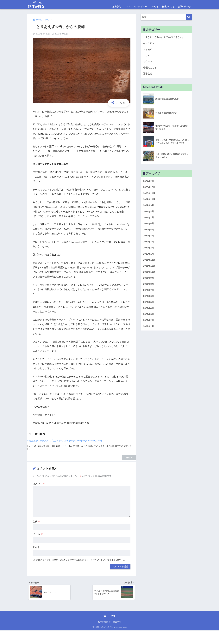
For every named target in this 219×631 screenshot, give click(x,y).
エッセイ (154, 6)
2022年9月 (148, 207)
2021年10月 (149, 276)
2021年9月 (148, 282)
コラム (127, 6)
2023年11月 (149, 195)
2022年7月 (148, 220)
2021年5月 (148, 307)
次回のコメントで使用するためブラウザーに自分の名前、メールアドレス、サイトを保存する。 (81, 560)
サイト (36, 547)
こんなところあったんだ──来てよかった (165, 37)
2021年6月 (148, 301)
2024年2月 (148, 182)
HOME (109, 617)
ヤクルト (148, 62)
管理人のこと (168, 6)
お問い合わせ (184, 6)
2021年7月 (148, 295)
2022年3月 (148, 245)
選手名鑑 (148, 74)
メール (38, 534)
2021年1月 (148, 332)
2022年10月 (149, 201)
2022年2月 (148, 251)
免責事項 (117, 623)
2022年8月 (148, 213)
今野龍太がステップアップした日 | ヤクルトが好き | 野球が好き (58, 440)
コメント (39, 483)
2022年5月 (148, 232)
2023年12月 (149, 188)
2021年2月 (148, 326)
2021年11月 (149, 270)
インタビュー (140, 6)
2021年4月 (148, 313)
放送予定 (116, 6)
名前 (37, 521)
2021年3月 (148, 320)
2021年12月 (149, 263)
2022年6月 (148, 226)
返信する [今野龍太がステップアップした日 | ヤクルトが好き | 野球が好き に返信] (129, 458)
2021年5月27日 (97, 440)
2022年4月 (148, 238)
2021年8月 (148, 288)
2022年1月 (148, 257)
